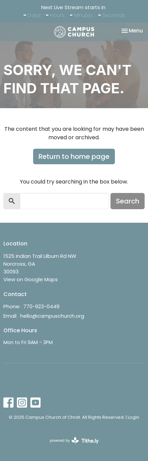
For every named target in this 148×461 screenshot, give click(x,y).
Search (127, 201)
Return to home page (74, 156)
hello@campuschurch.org (52, 315)
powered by (74, 440)
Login (133, 417)
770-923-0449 (41, 306)
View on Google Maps (30, 279)
